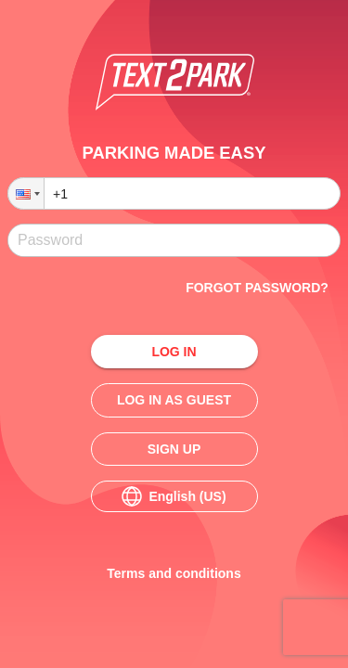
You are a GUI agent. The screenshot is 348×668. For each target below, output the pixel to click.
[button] (26, 193)
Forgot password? (257, 288)
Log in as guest (174, 400)
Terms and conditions (174, 574)
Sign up (174, 449)
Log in (174, 352)
